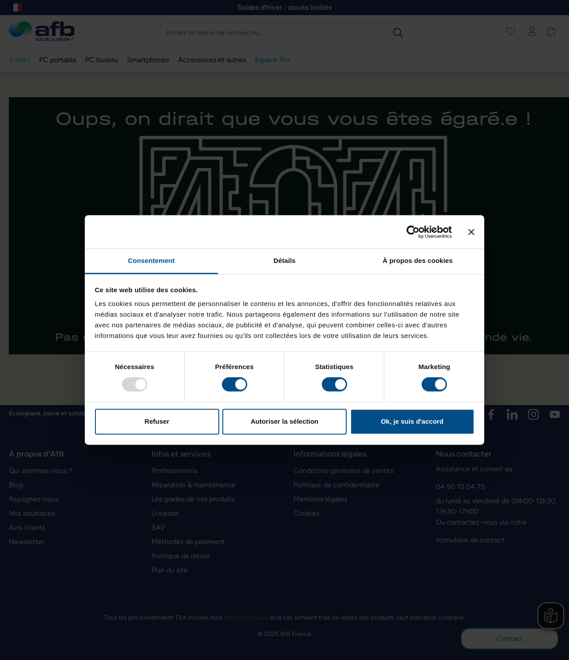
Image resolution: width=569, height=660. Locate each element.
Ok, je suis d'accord (412, 421)
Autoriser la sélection (285, 421)
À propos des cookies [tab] (418, 260)
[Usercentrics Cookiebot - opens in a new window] (413, 232)
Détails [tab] (284, 260)
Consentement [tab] (151, 260)
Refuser (157, 421)
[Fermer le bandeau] (471, 232)
